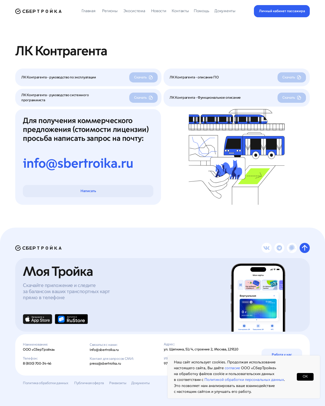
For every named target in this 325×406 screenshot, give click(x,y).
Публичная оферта (89, 383)
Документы (140, 383)
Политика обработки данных (45, 383)
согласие (232, 368)
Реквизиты (117, 383)
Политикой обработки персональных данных (244, 380)
